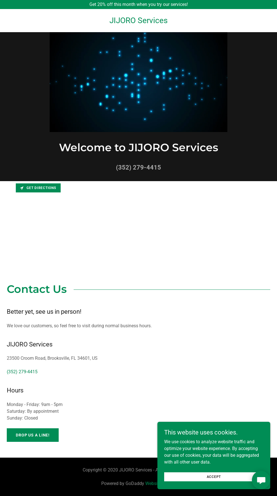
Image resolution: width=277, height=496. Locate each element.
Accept (214, 477)
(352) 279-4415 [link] (138, 167)
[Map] (138, 223)
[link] (138, 21)
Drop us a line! (33, 435)
